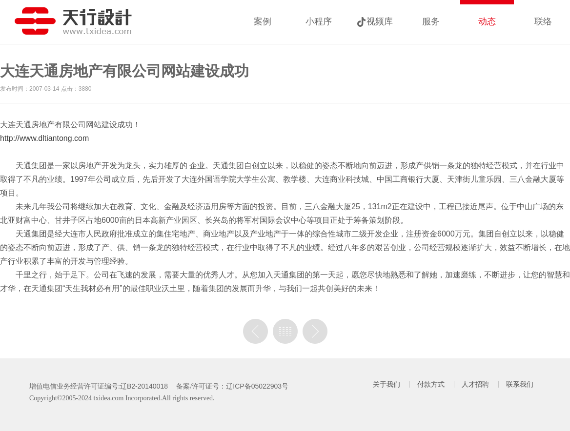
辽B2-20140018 (144, 386)
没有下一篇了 (315, 331)
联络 (543, 21)
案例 (262, 21)
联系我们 (519, 384)
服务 (431, 21)
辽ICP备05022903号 (257, 386)
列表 (285, 331)
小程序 (318, 21)
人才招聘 (475, 384)
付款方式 (431, 384)
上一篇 (255, 331)
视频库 (379, 21)
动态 (487, 21)
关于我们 (386, 384)
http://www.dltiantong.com (44, 138)
